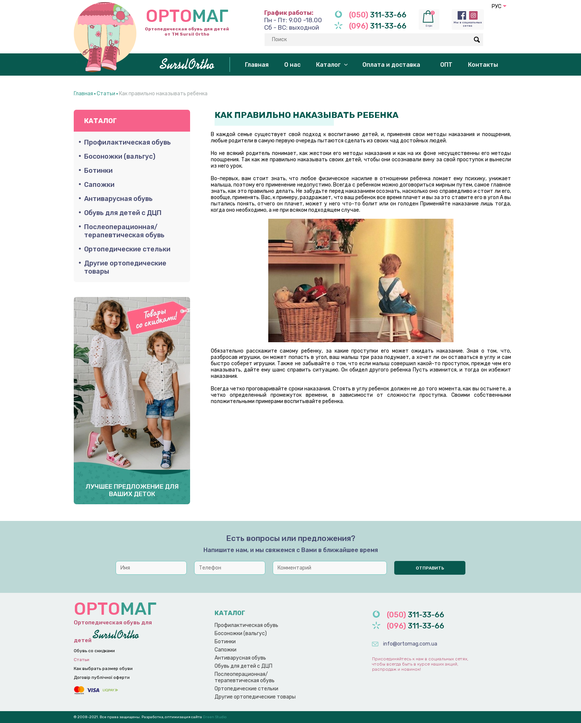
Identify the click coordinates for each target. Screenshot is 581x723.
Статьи (106, 93)
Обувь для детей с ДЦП (123, 213)
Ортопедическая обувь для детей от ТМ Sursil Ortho (151, 19)
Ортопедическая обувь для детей (120, 621)
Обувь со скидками (94, 650)
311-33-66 (377, 14)
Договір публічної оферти (102, 677)
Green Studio (214, 717)
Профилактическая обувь (127, 142)
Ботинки (98, 170)
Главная (83, 93)
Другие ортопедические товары (125, 267)
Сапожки (99, 185)
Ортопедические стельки (127, 249)
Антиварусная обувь (118, 199)
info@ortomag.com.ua (410, 644)
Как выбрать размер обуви (103, 668)
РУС (496, 6)
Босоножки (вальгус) (119, 156)
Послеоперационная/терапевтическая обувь (124, 231)
